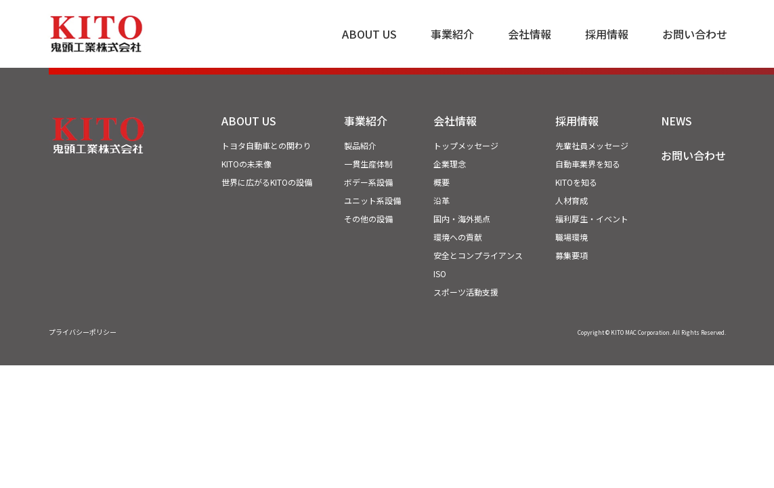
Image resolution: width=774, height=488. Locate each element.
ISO (439, 273)
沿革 (441, 200)
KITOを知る (576, 182)
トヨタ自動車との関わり (266, 145)
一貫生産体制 (368, 163)
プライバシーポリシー (82, 332)
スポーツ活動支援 (465, 292)
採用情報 (606, 34)
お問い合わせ (694, 34)
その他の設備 (368, 218)
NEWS (676, 121)
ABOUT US (369, 34)
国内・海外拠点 (461, 218)
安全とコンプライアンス (478, 255)
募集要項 (571, 255)
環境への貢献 (457, 237)
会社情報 (529, 34)
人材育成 (571, 200)
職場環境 (571, 237)
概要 (441, 182)
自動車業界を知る (587, 163)
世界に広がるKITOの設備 (266, 182)
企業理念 (449, 163)
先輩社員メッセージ (591, 145)
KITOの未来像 (246, 163)
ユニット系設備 (372, 200)
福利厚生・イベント (591, 218)
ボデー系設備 (368, 182)
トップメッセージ (465, 145)
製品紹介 (360, 145)
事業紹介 (452, 34)
